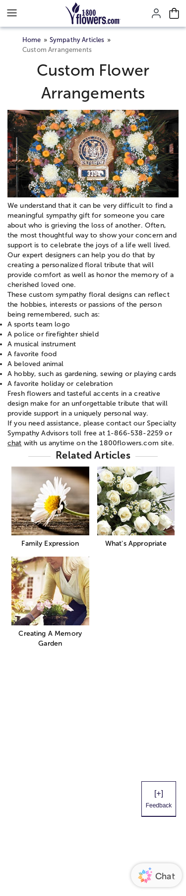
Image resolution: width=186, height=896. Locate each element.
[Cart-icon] (174, 13)
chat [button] (14, 443)
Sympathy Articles (77, 40)
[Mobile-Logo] (93, 13)
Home (31, 40)
